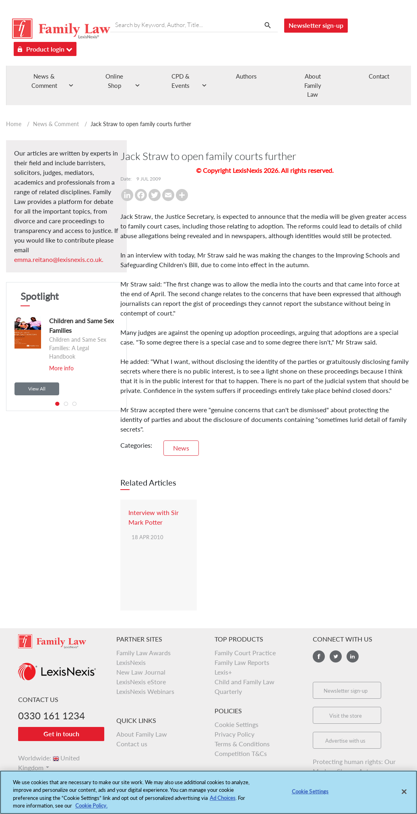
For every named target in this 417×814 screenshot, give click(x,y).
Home (13, 123)
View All (36, 389)
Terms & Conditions (242, 744)
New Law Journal (140, 672)
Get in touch (61, 733)
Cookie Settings (236, 724)
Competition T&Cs (241, 753)
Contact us (131, 744)
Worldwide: (49, 758)
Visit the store (345, 715)
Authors (246, 76)
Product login (45, 48)
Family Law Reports (242, 662)
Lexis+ (223, 672)
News (181, 448)
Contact (379, 76)
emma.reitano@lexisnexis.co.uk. (58, 259)
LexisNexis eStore (141, 681)
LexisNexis (131, 662)
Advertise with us (345, 740)
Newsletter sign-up (316, 25)
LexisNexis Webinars (145, 691)
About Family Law (312, 85)
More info (61, 368)
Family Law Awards (143, 652)
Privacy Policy (234, 734)
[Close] (404, 797)
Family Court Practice (245, 652)
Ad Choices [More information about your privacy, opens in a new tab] (222, 803)
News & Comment (56, 123)
